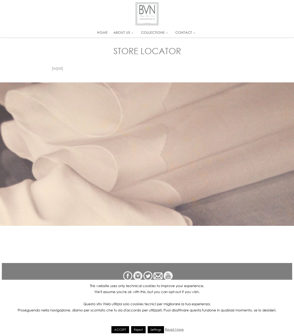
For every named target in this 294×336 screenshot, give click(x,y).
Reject (138, 329)
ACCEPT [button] (120, 329)
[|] (147, 12)
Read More (174, 329)
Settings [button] (155, 329)
